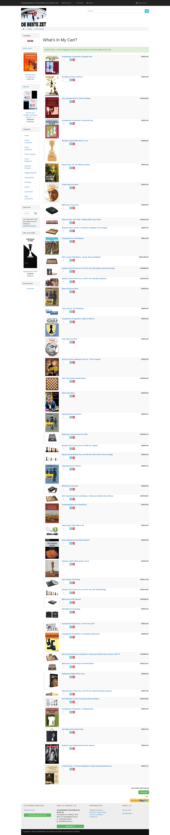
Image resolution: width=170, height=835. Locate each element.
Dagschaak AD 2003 (30, 271)
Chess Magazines (28, 160)
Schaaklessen (127, 813)
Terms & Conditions (96, 814)
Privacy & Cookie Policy (98, 812)
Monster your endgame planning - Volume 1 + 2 (30, 115)
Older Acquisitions (29, 198)
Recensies (30, 289)
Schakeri (77, 831)
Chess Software (30, 154)
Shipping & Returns (96, 810)
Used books (29, 192)
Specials (26, 87)
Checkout (79, 3)
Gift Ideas (28, 182)
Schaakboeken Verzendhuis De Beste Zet (39, 3)
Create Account (29, 810)
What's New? (27, 48)
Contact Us (93, 817)
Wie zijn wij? (126, 810)
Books (27, 135)
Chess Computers (28, 141)
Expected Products (28, 167)
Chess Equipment (28, 148)
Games (27, 187)
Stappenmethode (31, 173)
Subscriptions (29, 177)
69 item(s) (67, 3)
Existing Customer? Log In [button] (37, 815)
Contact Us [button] (70, 826)
